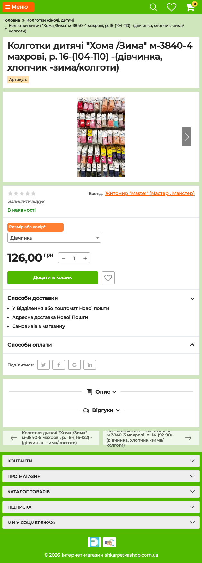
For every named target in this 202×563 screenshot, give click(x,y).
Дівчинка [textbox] (21, 238)
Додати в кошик (52, 278)
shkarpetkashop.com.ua (131, 555)
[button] (186, 136)
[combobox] (54, 238)
